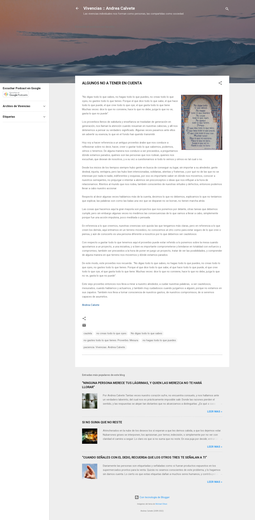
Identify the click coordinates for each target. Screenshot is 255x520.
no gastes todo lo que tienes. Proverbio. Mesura (111, 340)
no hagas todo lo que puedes (159, 340)
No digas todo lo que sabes (146, 333)
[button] (220, 83)
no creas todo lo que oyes (111, 333)
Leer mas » (214, 411)
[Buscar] (227, 9)
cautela (88, 333)
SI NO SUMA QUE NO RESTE (102, 422)
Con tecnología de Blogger (152, 497)
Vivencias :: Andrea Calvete (109, 8)
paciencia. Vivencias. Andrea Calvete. (105, 347)
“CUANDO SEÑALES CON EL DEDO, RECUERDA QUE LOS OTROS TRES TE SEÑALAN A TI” (144, 457)
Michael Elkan (161, 504)
